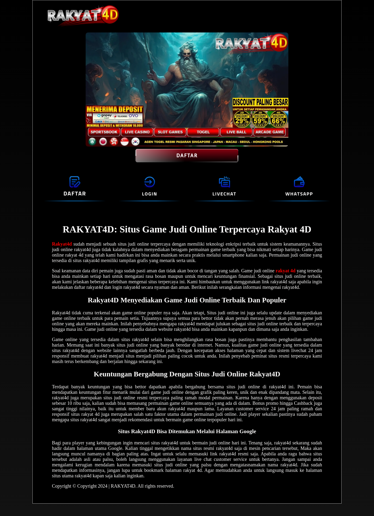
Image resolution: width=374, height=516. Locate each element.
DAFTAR (186, 155)
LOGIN (149, 193)
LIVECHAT (224, 193)
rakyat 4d (286, 270)
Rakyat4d (62, 244)
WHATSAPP (299, 193)
